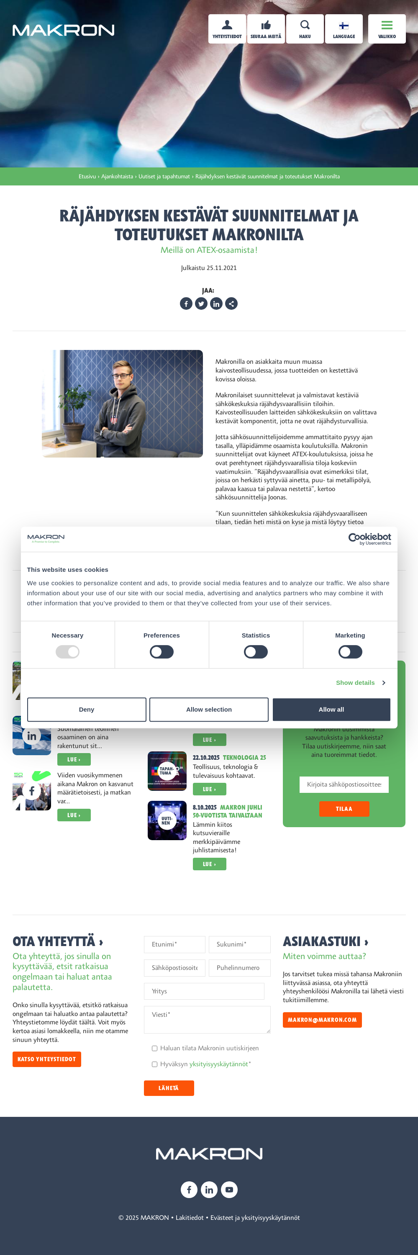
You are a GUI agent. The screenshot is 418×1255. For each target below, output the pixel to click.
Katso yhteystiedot (47, 1059)
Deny (87, 709)
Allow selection (209, 709)
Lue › (74, 759)
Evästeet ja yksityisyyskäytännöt (255, 1218)
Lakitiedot (190, 1218)
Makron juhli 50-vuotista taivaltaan (227, 811)
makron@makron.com (322, 1020)
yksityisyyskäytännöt (219, 1064)
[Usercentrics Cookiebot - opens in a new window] (354, 539)
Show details (355, 682)
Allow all (331, 709)
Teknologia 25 (244, 758)
